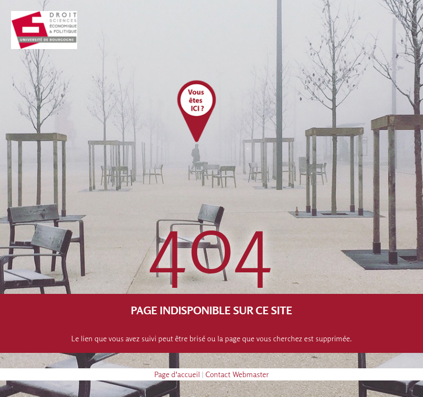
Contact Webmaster (237, 374)
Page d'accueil (177, 374)
